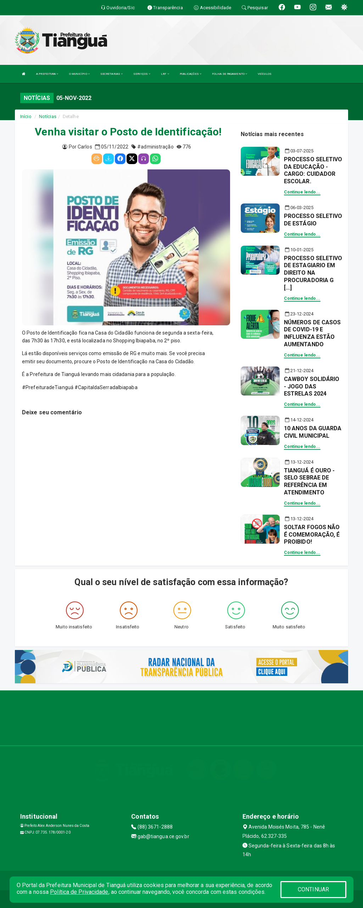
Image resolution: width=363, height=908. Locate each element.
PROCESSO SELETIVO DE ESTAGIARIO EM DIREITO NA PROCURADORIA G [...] (313, 273)
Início (26, 116)
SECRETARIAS (111, 73)
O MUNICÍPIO (79, 73)
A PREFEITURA (47, 73)
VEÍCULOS (265, 73)
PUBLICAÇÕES (190, 73)
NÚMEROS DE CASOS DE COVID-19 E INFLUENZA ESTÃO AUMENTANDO (312, 333)
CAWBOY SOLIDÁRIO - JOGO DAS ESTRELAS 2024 (312, 386)
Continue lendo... (302, 192)
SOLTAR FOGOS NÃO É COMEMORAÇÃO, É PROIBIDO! (312, 534)
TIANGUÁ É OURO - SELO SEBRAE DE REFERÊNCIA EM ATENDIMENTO (309, 481)
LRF (165, 73)
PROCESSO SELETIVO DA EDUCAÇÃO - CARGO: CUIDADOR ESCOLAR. (313, 170)
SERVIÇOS (141, 73)
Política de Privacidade (79, 892)
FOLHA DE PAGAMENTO (229, 73)
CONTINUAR (313, 889)
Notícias (47, 116)
